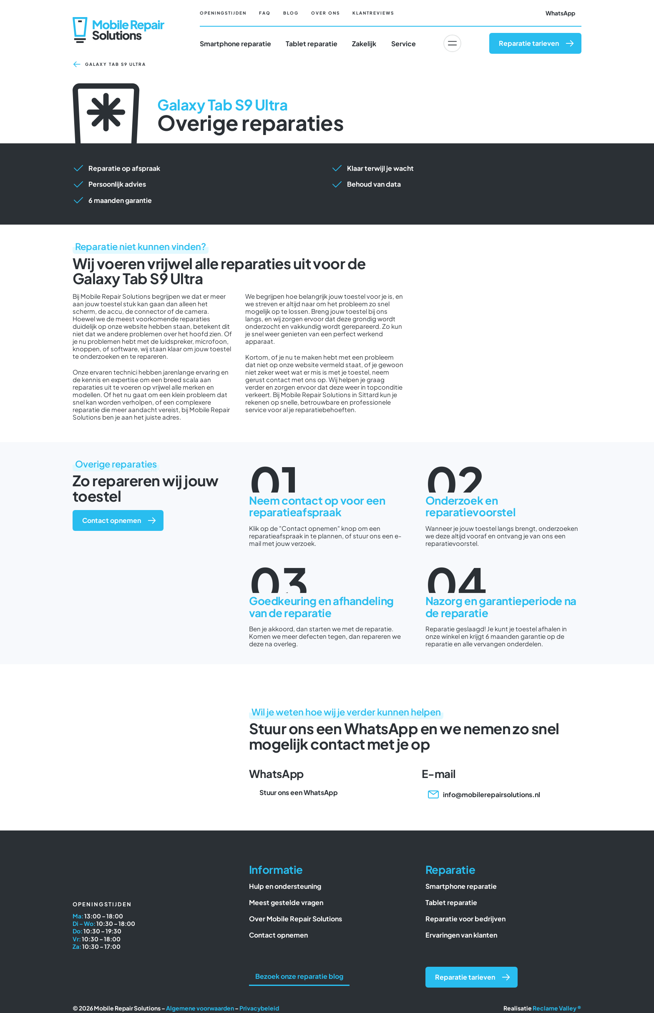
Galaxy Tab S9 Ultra (115, 64)
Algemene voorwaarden (200, 1008)
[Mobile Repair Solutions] (118, 20)
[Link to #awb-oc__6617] (452, 43)
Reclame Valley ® (557, 1008)
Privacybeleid (259, 1008)
